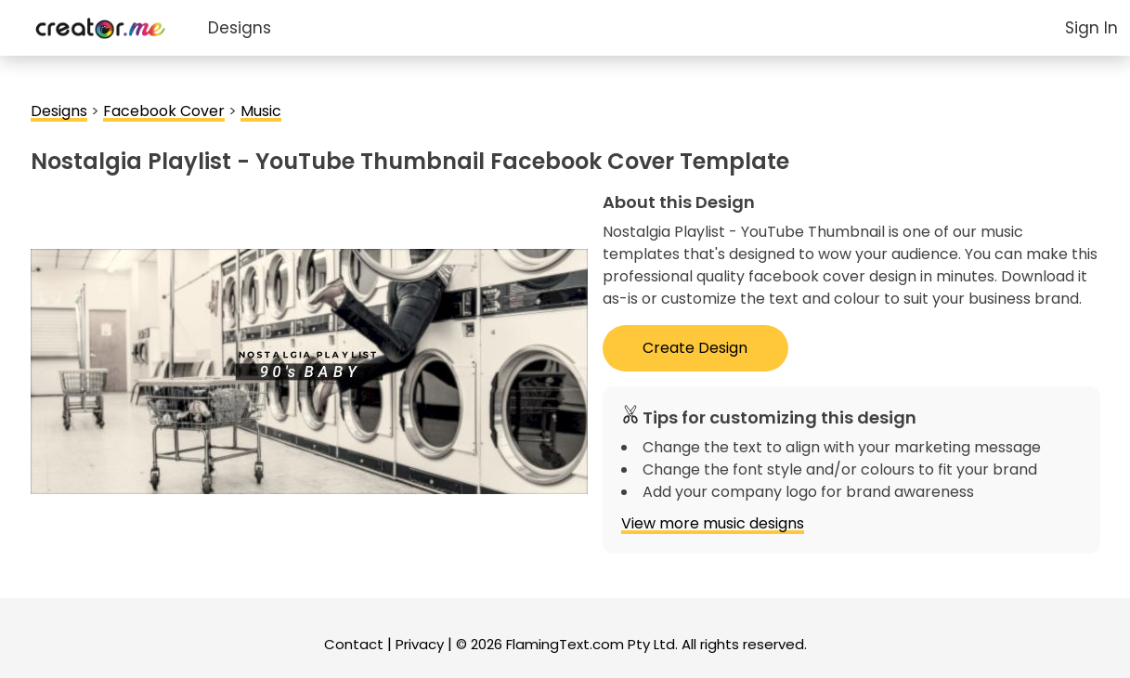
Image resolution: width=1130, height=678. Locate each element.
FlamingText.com (565, 644)
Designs (239, 28)
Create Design (695, 348)
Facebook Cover (164, 111)
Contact (353, 644)
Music (260, 111)
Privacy (420, 644)
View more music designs (712, 523)
